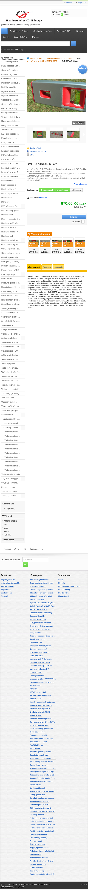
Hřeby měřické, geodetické (12, 128)
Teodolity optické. (8, 367)
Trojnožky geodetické (10, 392)
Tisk (32, 157)
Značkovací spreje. (9, 494)
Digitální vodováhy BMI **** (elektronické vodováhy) (13, 99)
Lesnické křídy (7, 184)
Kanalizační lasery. (9, 141)
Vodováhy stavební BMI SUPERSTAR (15, 469)
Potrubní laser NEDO (10, 273)
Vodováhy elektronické (10, 477)
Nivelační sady (7, 239)
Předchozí (27, 243)
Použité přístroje (8, 277)
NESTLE (7, 540)
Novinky (61, 587)
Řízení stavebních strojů (11, 290)
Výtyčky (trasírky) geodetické (13, 481)
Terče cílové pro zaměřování (13, 371)
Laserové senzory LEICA (11, 171)
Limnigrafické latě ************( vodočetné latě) (13, 192)
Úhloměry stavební (9, 405)
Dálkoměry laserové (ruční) (12, 86)
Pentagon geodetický (10, 264)
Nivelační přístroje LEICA (12, 230)
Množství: (56, 220)
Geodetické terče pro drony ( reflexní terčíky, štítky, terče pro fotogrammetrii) (13, 107)
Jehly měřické (7, 133)
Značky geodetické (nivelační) (13, 499)
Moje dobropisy (7, 591)
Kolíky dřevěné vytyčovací (12, 150)
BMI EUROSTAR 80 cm (69, 250)
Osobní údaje (6, 597)
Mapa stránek (37, 556)
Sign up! (4, 601)
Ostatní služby (20, 40)
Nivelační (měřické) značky (12, 226)
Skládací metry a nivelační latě (13, 316)
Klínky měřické (7, 145)
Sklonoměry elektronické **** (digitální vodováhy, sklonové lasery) (13, 320)
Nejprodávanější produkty (68, 591)
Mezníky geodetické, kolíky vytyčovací (13, 222)
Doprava (80, 34)
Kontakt (35, 40)
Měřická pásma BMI (9, 209)
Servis (6, 40)
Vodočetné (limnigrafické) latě (13, 413)
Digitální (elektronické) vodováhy (14, 422)
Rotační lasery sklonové (11, 303)
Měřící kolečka (7, 201)
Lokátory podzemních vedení (13, 196)
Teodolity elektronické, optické (13, 362)
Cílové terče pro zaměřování (13, 82)
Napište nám (63, 597)
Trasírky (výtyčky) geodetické (13, 388)
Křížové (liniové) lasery (10, 158)
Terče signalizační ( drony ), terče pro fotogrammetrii (13, 375)
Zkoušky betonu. (8, 490)
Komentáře (58, 266)
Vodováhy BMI (7, 418)
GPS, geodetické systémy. (12, 120)
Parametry (47, 266)
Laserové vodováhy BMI (11, 179)
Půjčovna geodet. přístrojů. (12, 286)
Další (84, 137)
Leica (6, 533)
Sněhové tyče (7, 328)
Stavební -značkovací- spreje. (13, 345)
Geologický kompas (9, 116)
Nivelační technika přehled (12, 243)
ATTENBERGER (10, 526)
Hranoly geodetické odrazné (13, 124)
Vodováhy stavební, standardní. (14, 430)
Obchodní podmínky (42, 34)
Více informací (80, 187)
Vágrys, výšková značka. (11, 409)
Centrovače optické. (9, 73)
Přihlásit (69, 2)
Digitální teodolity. (8, 90)
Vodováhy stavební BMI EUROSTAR (15, 452)
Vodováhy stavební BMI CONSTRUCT (15, 447)
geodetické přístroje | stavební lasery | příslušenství (15, 19)
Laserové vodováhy (11, 426)
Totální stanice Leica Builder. (13, 384)
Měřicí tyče (6, 205)
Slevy (60, 584)
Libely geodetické (8, 188)
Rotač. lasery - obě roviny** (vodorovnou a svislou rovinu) (13, 294)
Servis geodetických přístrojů (13, 311)
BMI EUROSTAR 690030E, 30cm (34, 251)
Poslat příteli (35, 151)
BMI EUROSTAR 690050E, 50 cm (57, 251)
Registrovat (82, 2)
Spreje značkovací (9, 333)
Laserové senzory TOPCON (13, 175)
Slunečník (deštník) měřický (13, 324)
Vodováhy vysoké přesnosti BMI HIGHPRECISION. (15, 435)
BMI (5, 529)
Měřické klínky (7, 218)
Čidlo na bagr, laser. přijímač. (13, 77)
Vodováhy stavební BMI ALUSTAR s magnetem (15, 443)
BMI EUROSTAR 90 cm (80, 250)
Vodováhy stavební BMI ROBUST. (15, 464)
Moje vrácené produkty (10, 587)
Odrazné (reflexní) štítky (11, 252)
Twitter (19, 556)
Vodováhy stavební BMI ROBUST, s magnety (15, 460)
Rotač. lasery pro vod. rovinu (13, 299)
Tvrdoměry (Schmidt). (10, 396)
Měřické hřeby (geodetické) (12, 213)
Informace (9, 507)
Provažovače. (7, 282)
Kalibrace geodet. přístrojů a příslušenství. (13, 137)
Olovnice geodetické (9, 260)
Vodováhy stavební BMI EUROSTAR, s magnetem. (15, 456)
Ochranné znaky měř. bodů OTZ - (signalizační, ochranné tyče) (13, 247)
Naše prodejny (9, 511)
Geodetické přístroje (19, 34)
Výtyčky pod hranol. (9, 486)
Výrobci (8, 521)
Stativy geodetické (9, 341)
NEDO (6, 536)
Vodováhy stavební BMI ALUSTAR (15, 439)
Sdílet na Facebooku (38, 154)
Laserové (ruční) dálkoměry (12, 167)
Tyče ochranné (7, 401)
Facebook (7, 556)
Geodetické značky (9, 111)
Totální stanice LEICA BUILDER (13, 379)
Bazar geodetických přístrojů (13, 69)
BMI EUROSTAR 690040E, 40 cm (46, 251)
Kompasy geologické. (10, 154)
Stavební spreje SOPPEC (12, 354)
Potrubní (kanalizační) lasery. (13, 269)
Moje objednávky (8, 584)
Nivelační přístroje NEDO (12, 235)
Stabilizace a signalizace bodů (13, 337)
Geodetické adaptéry (10, 103)
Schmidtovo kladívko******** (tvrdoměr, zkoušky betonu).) (13, 307)
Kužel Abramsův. (8, 162)
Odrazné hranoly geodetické (13, 256)
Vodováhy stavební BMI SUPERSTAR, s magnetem (15, 473)
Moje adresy (6, 594)
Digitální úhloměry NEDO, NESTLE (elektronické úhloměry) (13, 94)
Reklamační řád (64, 34)
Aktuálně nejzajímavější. (11, 65)
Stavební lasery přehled (11, 350)
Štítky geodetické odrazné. (12, 358)
